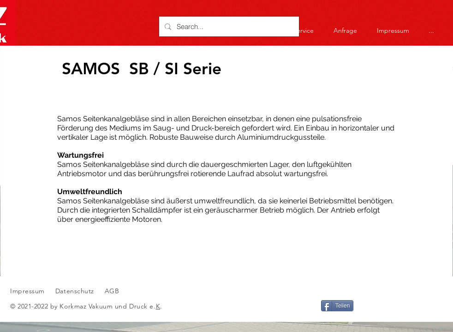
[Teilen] (337, 305)
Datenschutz (75, 291)
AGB (110, 291)
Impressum (27, 291)
